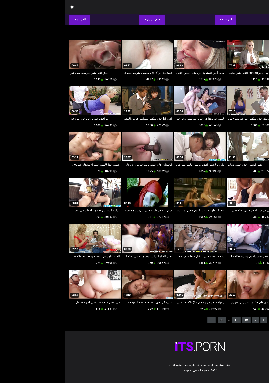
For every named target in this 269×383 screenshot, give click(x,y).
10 (181, 320)
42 (156, 320)
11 (171, 320)
